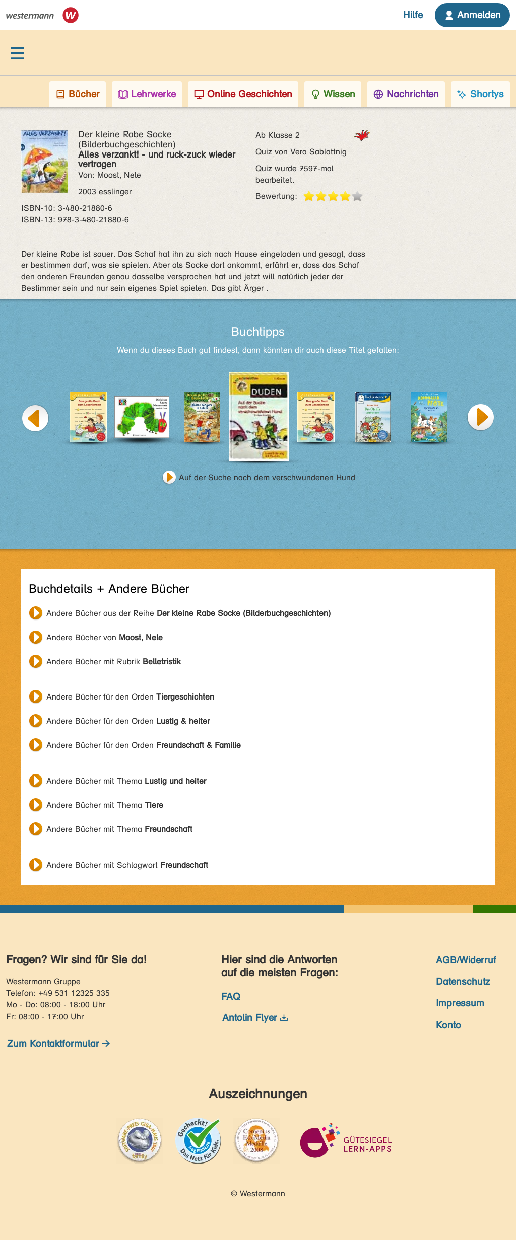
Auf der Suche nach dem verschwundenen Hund (267, 477)
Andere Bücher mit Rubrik (113, 661)
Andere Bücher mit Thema (126, 781)
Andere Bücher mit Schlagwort (127, 865)
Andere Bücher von (104, 637)
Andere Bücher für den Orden (130, 697)
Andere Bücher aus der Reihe (188, 613)
